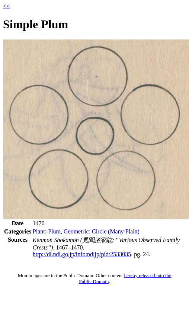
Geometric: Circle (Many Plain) (102, 231)
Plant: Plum (47, 231)
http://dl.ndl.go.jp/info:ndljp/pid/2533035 (82, 254)
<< (6, 6)
